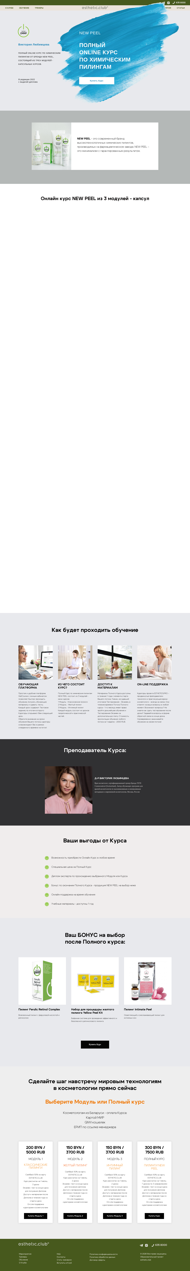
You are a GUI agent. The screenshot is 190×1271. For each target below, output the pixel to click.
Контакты (61, 1257)
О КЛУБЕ (9, 8)
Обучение (23, 1260)
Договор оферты (97, 1260)
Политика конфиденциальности (104, 1254)
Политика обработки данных (102, 1257)
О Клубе (23, 1263)
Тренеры (23, 1257)
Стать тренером (64, 1260)
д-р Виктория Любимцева (112, 778)
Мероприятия (25, 1254)
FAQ (58, 1254)
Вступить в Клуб (64, 1263)
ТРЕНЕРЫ (39, 8)
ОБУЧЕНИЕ (24, 8)
